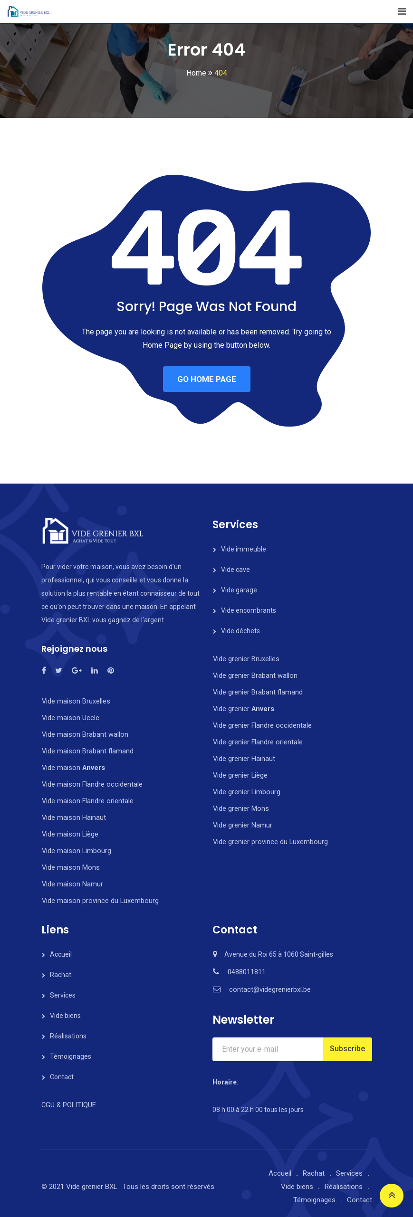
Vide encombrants (248, 610)
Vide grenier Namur (242, 820)
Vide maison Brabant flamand (86, 749)
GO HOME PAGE (206, 379)
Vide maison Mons (69, 862)
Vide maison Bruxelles (75, 701)
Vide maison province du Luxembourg (98, 895)
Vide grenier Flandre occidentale (261, 723)
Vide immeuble (243, 549)
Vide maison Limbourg (75, 846)
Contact (62, 1070)
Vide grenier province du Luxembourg (269, 836)
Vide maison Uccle (69, 717)
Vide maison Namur (71, 879)
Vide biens (65, 1009)
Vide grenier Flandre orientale (257, 739)
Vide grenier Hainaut (243, 756)
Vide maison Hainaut (73, 814)
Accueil (61, 948)
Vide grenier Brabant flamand (257, 691)
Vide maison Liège (69, 830)
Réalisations (68, 1030)
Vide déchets (240, 631)
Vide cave (235, 569)
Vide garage (239, 590)
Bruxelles (264, 659)
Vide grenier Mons (240, 804)
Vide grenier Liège (240, 772)
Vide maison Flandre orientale (86, 798)
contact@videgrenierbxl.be (269, 983)
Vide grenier (231, 659)
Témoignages (70, 1050)
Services (63, 989)
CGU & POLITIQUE (67, 1099)
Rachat (60, 968)
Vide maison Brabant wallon (83, 733)
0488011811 (247, 966)
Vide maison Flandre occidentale (90, 782)
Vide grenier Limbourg (246, 788)
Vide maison (72, 766)
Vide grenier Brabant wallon (254, 675)
